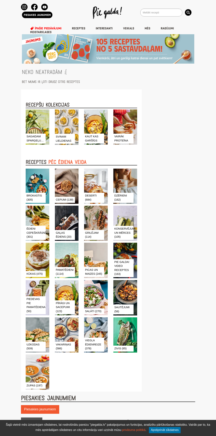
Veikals (128, 28)
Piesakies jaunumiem (40, 409)
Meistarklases (41, 32)
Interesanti (104, 28)
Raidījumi (167, 28)
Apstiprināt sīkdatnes (165, 430)
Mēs (147, 28)
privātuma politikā (134, 430)
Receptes (78, 28)
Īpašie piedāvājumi (45, 28)
